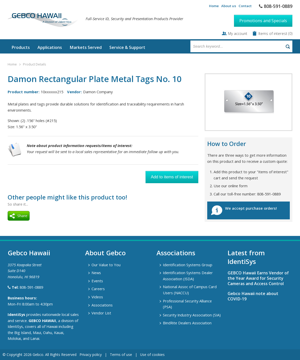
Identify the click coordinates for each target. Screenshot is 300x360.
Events (97, 280)
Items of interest (273, 33)
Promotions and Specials (263, 20)
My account (237, 33)
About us (228, 6)
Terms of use (121, 354)
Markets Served (86, 47)
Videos (97, 296)
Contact (245, 6)
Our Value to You (106, 264)
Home (214, 6)
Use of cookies (152, 354)
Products (20, 47)
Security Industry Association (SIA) (192, 314)
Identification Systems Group (187, 264)
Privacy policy (91, 354)
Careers (98, 288)
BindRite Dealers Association (187, 322)
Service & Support (127, 47)
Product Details (34, 64)
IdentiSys (16, 314)
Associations (102, 305)
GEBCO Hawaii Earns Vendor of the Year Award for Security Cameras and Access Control (258, 278)
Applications (49, 47)
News (96, 272)
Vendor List (101, 312)
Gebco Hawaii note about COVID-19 (253, 296)
